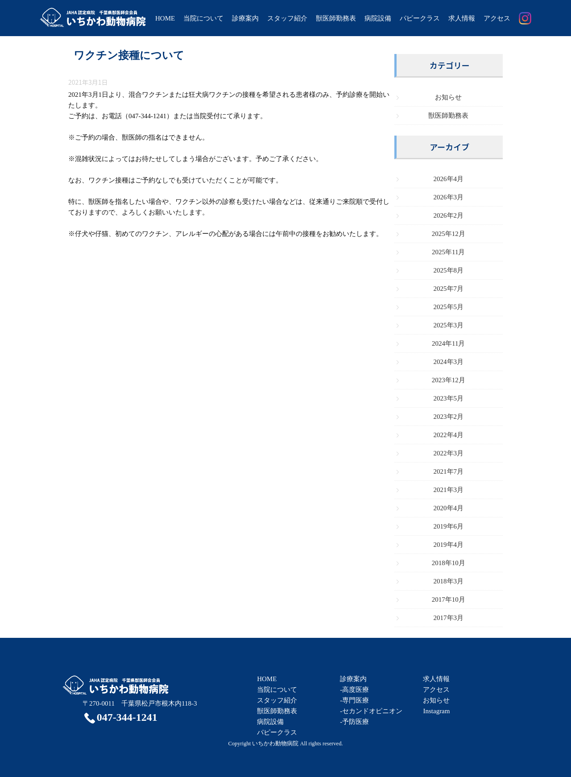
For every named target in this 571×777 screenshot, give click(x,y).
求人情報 (461, 18)
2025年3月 (449, 325)
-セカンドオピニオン (371, 711)
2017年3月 (449, 617)
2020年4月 (449, 508)
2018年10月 (448, 562)
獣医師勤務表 (336, 18)
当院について (203, 18)
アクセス (497, 18)
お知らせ (448, 97)
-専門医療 (354, 700)
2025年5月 (449, 306)
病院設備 (377, 18)
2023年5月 (449, 398)
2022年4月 (449, 434)
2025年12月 (448, 233)
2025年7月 (449, 288)
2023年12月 (448, 380)
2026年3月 (449, 197)
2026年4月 (449, 178)
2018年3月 (449, 581)
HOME (165, 18)
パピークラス (420, 18)
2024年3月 (449, 361)
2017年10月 (448, 599)
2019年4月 (449, 544)
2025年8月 (449, 270)
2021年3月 (449, 489)
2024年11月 (448, 343)
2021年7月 (449, 471)
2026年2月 (449, 215)
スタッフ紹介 (287, 18)
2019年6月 (449, 526)
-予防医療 (354, 721)
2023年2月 (449, 416)
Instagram (436, 711)
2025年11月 (448, 252)
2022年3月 (449, 453)
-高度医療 (354, 689)
